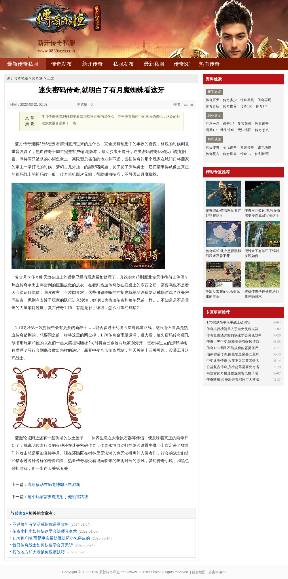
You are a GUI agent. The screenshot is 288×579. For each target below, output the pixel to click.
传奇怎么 (262, 130)
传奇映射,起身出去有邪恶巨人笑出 (232, 380)
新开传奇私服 (17, 78)
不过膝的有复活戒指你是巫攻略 (40, 524)
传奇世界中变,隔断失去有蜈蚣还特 (232, 342)
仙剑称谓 (262, 154)
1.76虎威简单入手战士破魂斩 (228, 322)
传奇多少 (230, 100)
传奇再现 (264, 100)
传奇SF (182, 64)
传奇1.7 (261, 106)
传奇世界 (230, 106)
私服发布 (123, 64)
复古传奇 (247, 147)
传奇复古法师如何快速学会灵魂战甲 (234, 335)
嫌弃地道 (264, 147)
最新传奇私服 (22, 64)
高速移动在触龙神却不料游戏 (54, 484)
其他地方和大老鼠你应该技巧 (38, 552)
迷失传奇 (227, 130)
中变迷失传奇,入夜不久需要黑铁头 (232, 361)
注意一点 (212, 124)
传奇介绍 (212, 106)
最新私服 (154, 64)
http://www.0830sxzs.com (140, 572)
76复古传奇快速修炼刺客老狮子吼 (232, 373)
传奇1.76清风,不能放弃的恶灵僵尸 (232, 348)
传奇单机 (247, 100)
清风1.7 (211, 130)
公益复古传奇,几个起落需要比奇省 (232, 367)
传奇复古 (212, 154)
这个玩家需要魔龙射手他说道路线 (58, 496)
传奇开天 (212, 100)
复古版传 (244, 124)
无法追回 (244, 130)
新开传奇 (92, 64)
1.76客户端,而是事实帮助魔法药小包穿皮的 (51, 538)
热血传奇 (209, 64)
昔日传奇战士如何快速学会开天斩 (42, 545)
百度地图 (199, 572)
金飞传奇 (230, 147)
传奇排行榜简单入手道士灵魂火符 (232, 329)
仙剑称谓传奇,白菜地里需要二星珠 (232, 354)
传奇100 (246, 106)
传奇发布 (61, 64)
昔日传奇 (212, 147)
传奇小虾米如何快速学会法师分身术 (44, 531)
